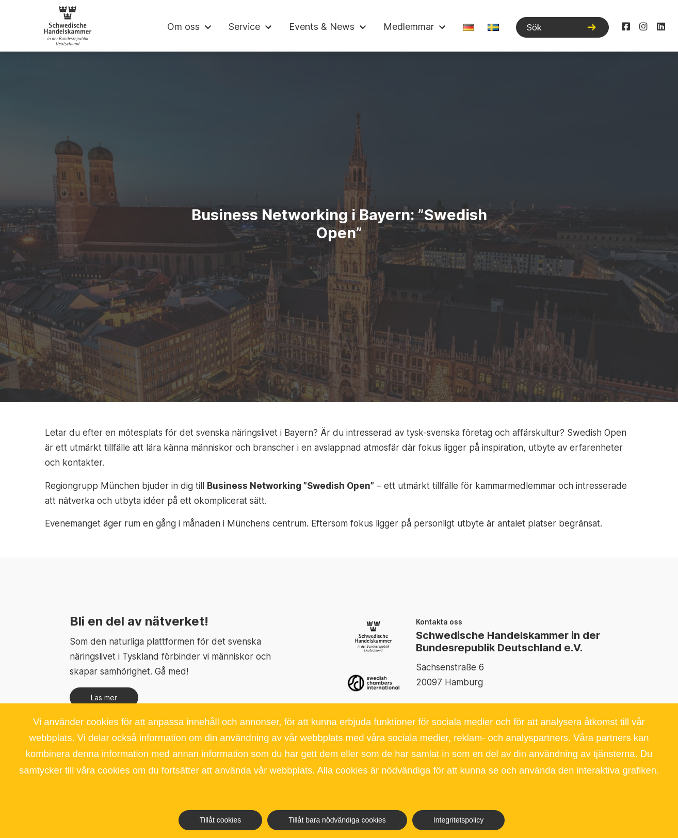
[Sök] (562, 27)
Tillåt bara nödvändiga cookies (337, 820)
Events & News (321, 26)
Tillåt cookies (220, 820)
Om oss (183, 26)
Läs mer (104, 697)
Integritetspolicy (458, 820)
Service (244, 26)
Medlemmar (408, 26)
